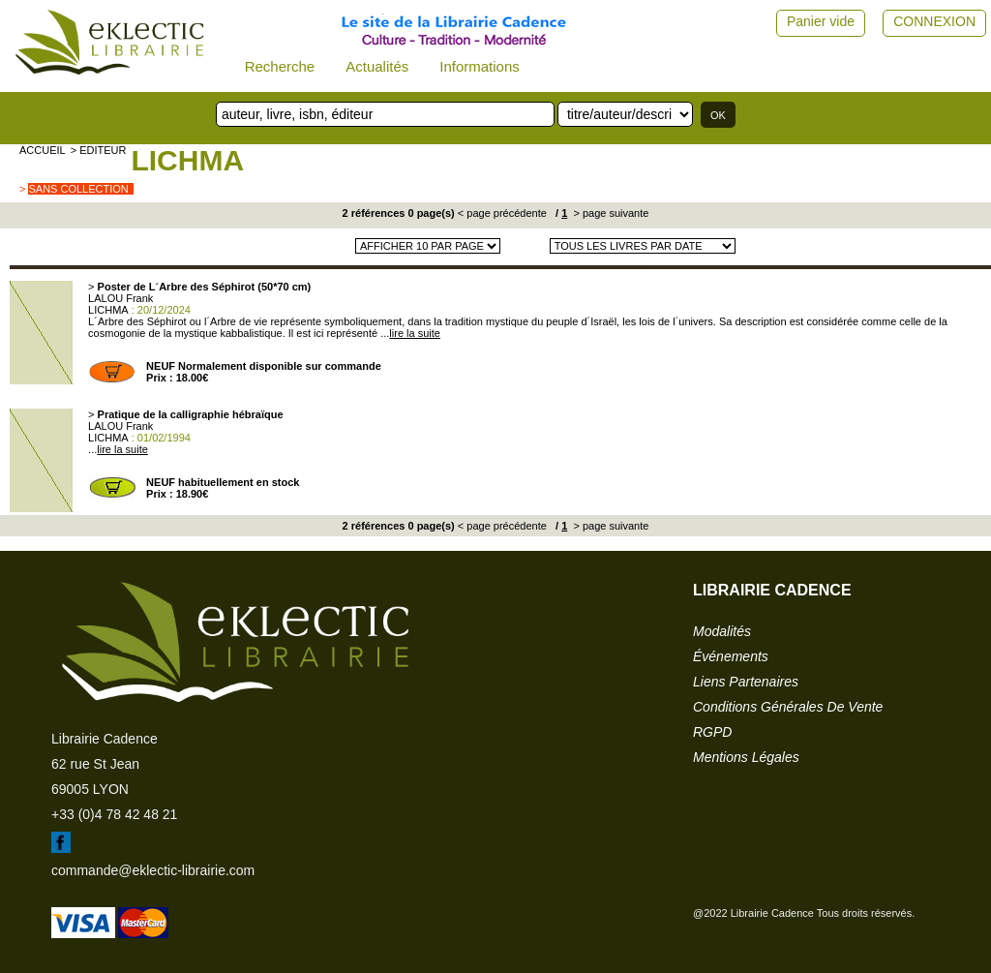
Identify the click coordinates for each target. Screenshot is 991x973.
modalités (722, 631)
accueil (42, 150)
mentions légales (746, 757)
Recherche (280, 66)
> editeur (99, 150)
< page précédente (502, 213)
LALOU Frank (120, 298)
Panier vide (821, 21)
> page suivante (609, 213)
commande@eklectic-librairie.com (153, 870)
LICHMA (187, 160)
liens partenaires (745, 681)
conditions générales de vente (788, 707)
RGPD (712, 732)
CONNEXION (934, 21)
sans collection (78, 189)
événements (730, 656)
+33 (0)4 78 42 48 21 (114, 814)
